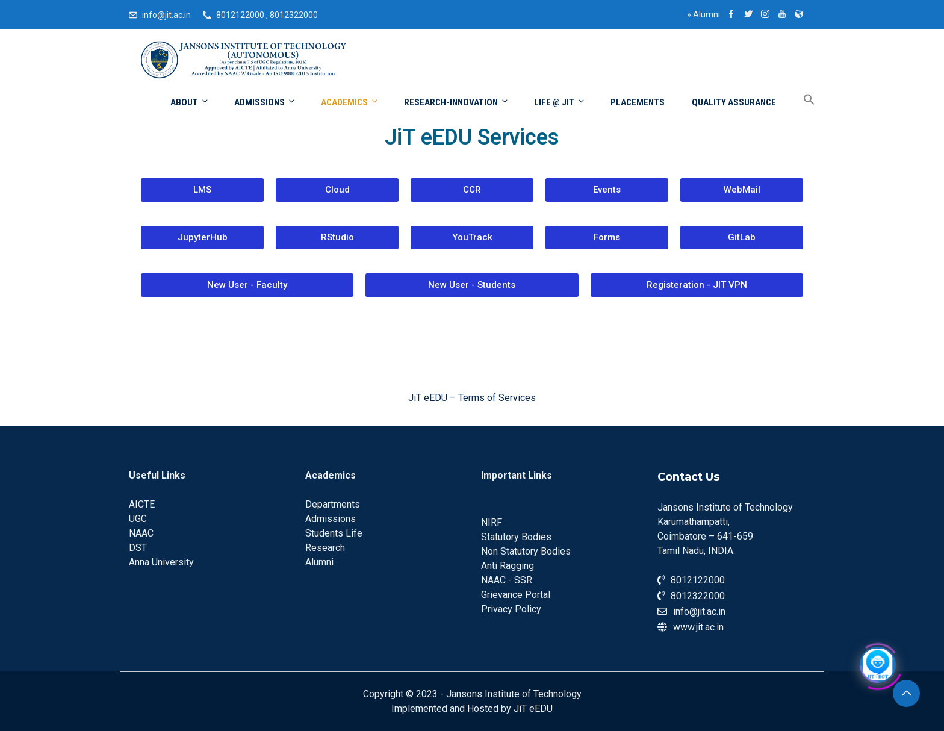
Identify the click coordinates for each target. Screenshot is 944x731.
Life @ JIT (560, 102)
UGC (138, 518)
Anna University (161, 562)
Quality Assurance (734, 102)
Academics (350, 102)
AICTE (142, 504)
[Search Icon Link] (800, 100)
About (190, 102)
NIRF (491, 522)
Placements (637, 102)
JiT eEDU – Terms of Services (472, 397)
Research (325, 547)
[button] (202, 190)
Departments (332, 504)
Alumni (703, 14)
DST (138, 547)
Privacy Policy (511, 609)
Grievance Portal (515, 594)
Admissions (265, 102)
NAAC (141, 533)
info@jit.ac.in (166, 15)
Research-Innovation (456, 102)
